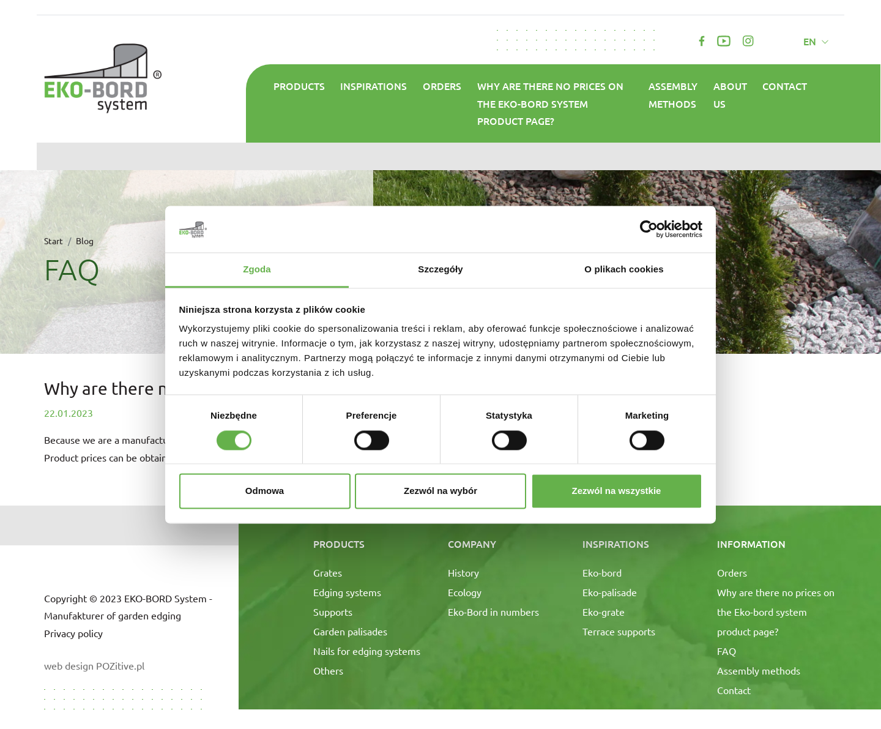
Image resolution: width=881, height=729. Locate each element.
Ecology (464, 592)
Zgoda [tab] (257, 269)
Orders (442, 85)
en (811, 41)
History (463, 572)
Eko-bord (602, 572)
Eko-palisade (609, 592)
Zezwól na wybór (440, 491)
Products (299, 85)
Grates (327, 572)
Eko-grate (603, 611)
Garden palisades (350, 631)
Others (328, 670)
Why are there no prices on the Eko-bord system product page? (550, 103)
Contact (784, 85)
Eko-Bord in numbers (493, 611)
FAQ (726, 651)
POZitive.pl (120, 665)
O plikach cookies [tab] (623, 269)
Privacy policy (73, 633)
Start (53, 240)
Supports (332, 611)
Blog (85, 240)
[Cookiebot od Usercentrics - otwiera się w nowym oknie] (648, 229)
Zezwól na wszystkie (616, 491)
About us (730, 94)
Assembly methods (673, 94)
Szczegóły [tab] (440, 269)
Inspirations (373, 85)
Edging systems (347, 592)
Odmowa (264, 491)
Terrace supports (618, 631)
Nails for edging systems (366, 651)
